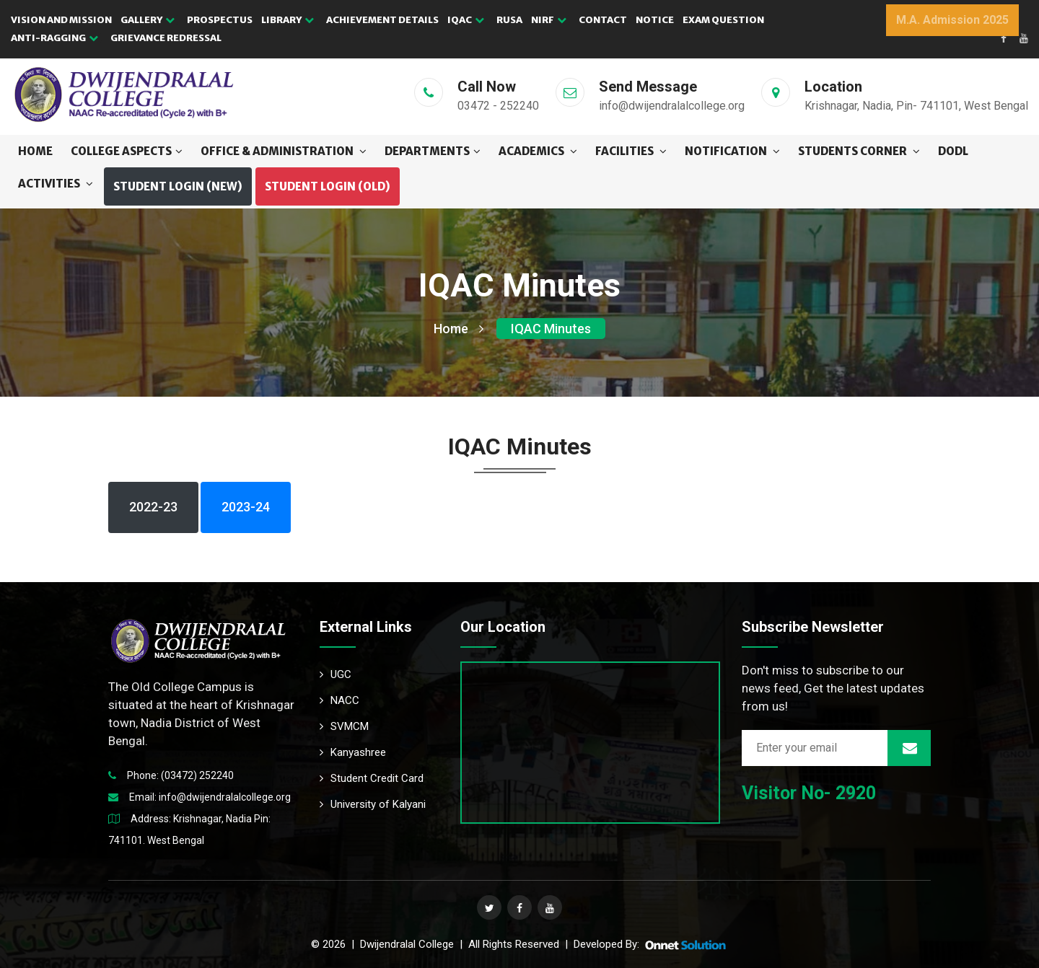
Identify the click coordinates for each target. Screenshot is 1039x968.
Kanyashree (353, 752)
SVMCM (344, 726)
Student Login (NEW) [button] (177, 186)
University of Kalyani (373, 804)
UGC (335, 674)
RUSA (509, 20)
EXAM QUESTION (723, 20)
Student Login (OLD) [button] (327, 186)
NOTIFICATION (732, 151)
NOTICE (655, 20)
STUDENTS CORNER (859, 151)
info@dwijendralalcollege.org (225, 797)
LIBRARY (287, 20)
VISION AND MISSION (61, 20)
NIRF (548, 20)
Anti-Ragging (54, 38)
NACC (339, 700)
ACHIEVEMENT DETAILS (382, 20)
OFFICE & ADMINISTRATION (284, 151)
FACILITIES (631, 151)
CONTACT (603, 20)
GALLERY (147, 20)
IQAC (465, 20)
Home (35, 151)
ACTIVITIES (55, 183)
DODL (953, 151)
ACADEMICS (538, 151)
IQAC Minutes (551, 328)
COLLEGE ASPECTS (127, 151)
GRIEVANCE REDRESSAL (166, 38)
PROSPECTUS (220, 20)
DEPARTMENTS (433, 151)
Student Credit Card (372, 778)
